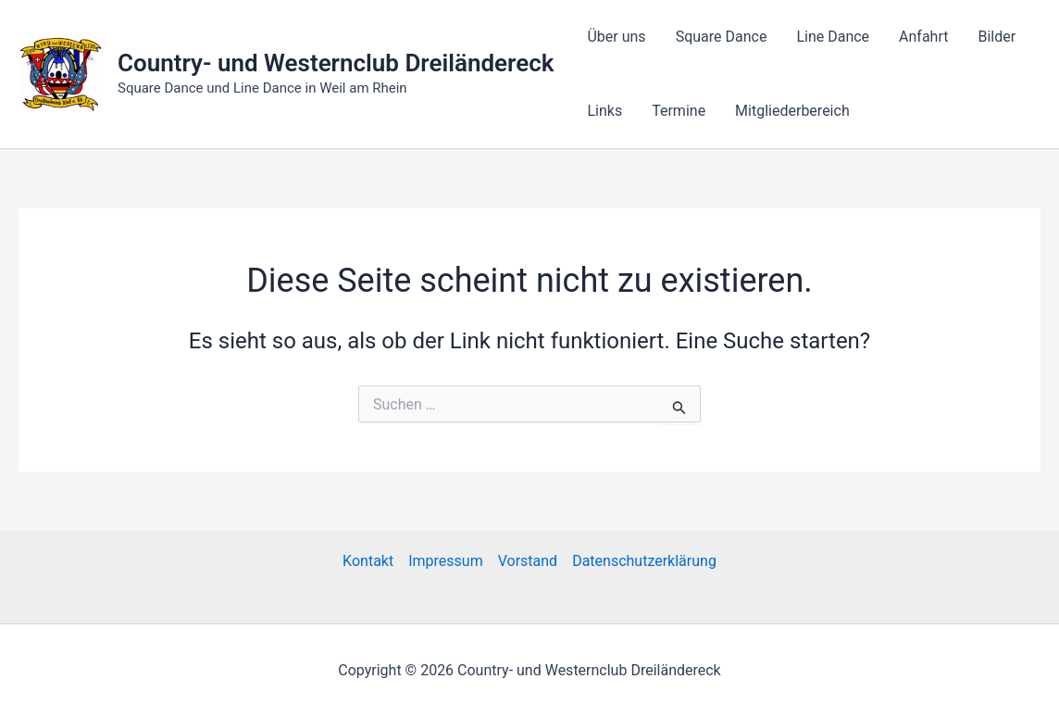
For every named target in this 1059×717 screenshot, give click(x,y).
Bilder (996, 36)
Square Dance (721, 36)
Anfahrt (923, 36)
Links (604, 111)
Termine (678, 111)
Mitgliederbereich (792, 111)
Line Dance (832, 36)
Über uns (616, 36)
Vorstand (527, 561)
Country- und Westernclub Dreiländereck (336, 63)
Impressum (445, 561)
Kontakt (368, 561)
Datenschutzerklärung (644, 561)
